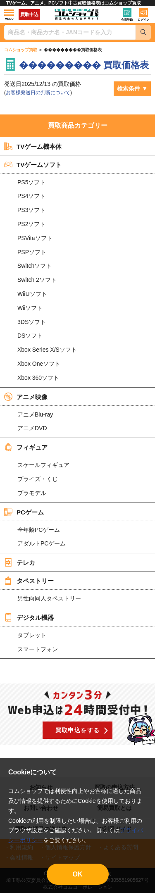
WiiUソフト (32, 294)
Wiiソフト (30, 308)
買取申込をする (77, 730)
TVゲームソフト (33, 164)
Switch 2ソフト (37, 279)
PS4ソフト (31, 196)
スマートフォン (37, 649)
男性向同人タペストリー (49, 598)
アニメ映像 (26, 397)
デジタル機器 (29, 617)
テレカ (19, 562)
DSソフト (30, 335)
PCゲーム (24, 512)
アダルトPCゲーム (41, 543)
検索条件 (128, 88)
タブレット (31, 635)
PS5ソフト (31, 182)
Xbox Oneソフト (38, 363)
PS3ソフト (31, 210)
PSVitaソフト (34, 238)
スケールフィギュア (43, 465)
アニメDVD (32, 428)
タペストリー (29, 580)
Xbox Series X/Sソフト (47, 349)
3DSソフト (31, 322)
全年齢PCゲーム (38, 529)
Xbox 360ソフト (38, 377)
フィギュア (26, 447)
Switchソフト (34, 265)
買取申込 (29, 14)
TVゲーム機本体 (33, 146)
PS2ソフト (31, 224)
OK (78, 874)
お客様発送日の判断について (38, 92)
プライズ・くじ (37, 479)
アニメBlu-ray (35, 414)
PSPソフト (31, 252)
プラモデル (31, 493)
